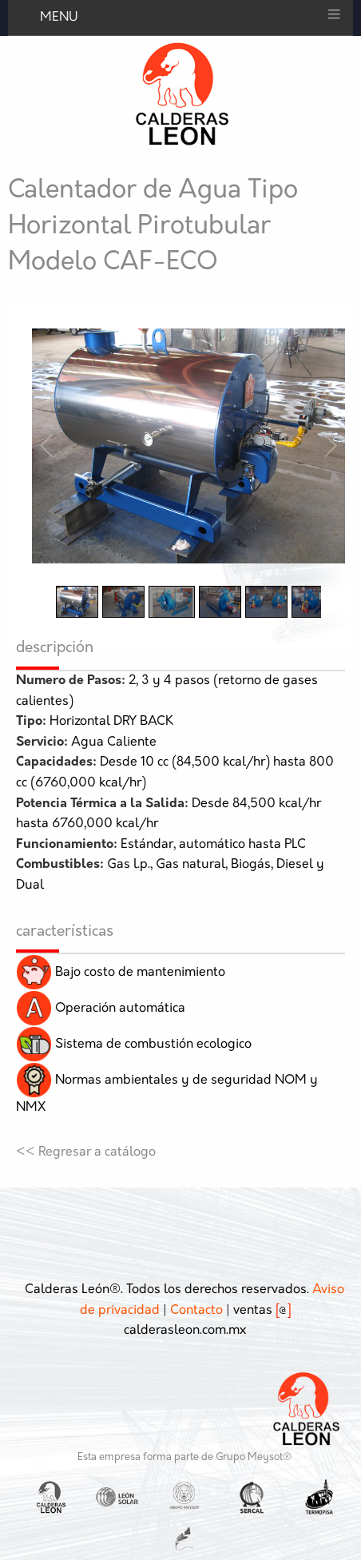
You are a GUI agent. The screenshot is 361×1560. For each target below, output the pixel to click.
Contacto (196, 1310)
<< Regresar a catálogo (86, 1152)
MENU (59, 17)
